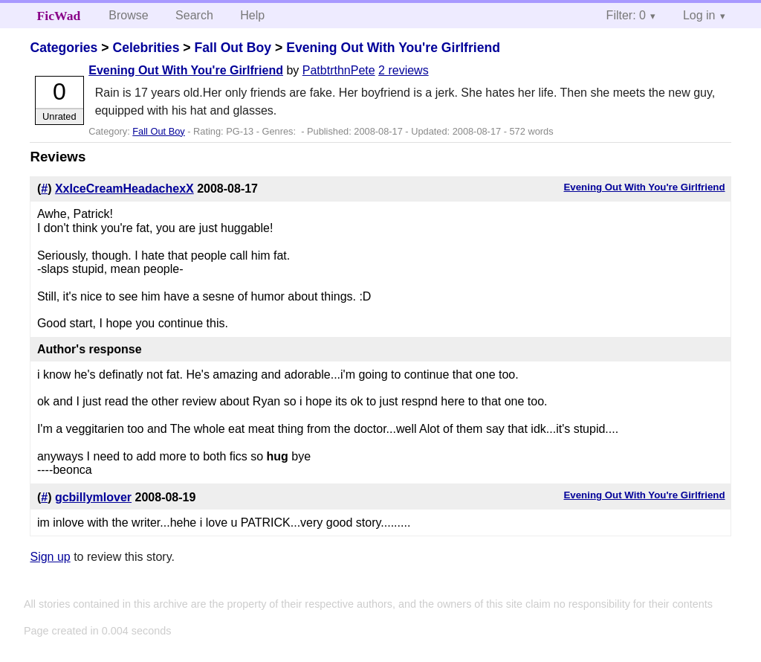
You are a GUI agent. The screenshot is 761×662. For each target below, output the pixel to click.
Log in (699, 15)
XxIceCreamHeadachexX (124, 188)
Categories (63, 47)
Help (252, 15)
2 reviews (403, 70)
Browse (128, 15)
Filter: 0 (626, 15)
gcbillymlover (93, 497)
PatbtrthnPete (338, 70)
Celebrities (145, 47)
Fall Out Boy (232, 47)
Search (194, 15)
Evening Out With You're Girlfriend (393, 47)
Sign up (50, 556)
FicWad (59, 15)
